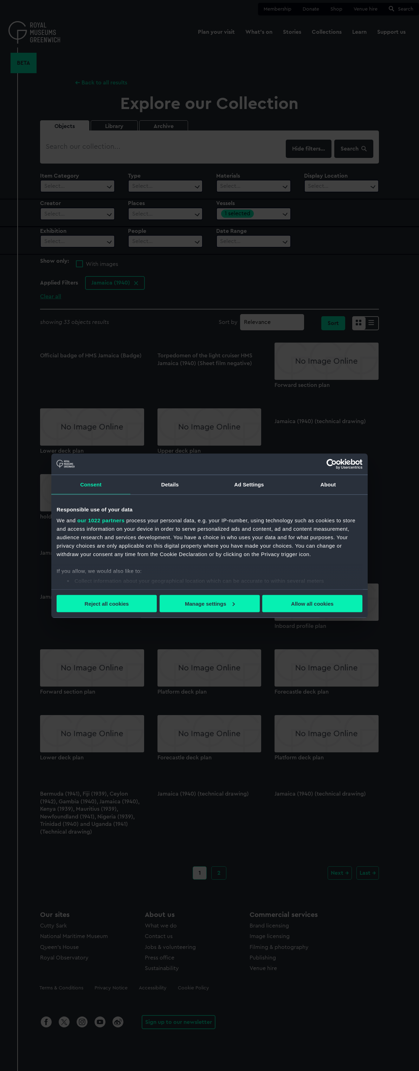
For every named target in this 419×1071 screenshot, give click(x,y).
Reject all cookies (107, 603)
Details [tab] (170, 484)
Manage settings (210, 603)
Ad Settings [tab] (249, 484)
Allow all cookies (312, 603)
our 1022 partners (100, 520)
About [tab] (328, 484)
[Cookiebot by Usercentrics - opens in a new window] (331, 464)
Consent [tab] (91, 484)
